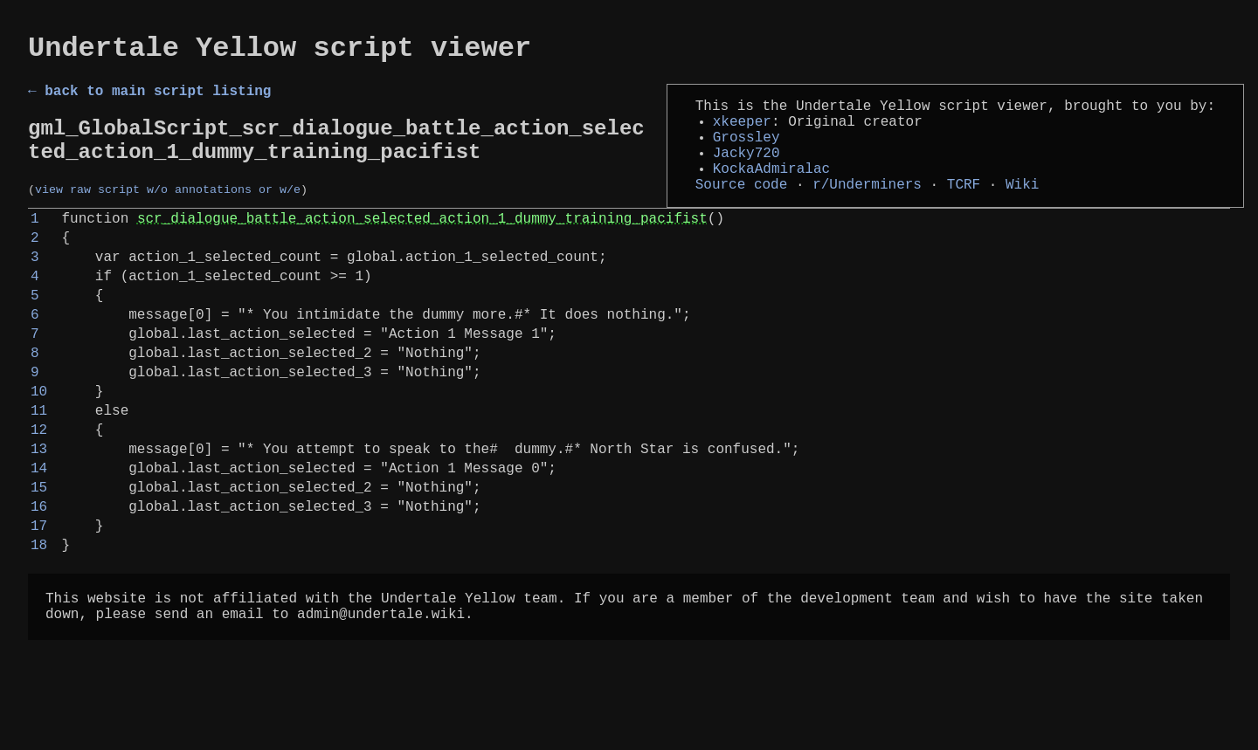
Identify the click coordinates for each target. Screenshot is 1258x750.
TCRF (963, 209)
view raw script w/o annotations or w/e (168, 211)
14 (39, 542)
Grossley (746, 152)
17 (39, 610)
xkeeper (742, 132)
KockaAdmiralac (771, 190)
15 (39, 565)
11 (39, 474)
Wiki (1022, 209)
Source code (741, 209)
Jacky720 (746, 171)
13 (39, 519)
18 (39, 633)
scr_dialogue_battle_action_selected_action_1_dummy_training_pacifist (422, 247)
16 (39, 587)
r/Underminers (867, 209)
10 (39, 451)
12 (39, 496)
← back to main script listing (149, 98)
